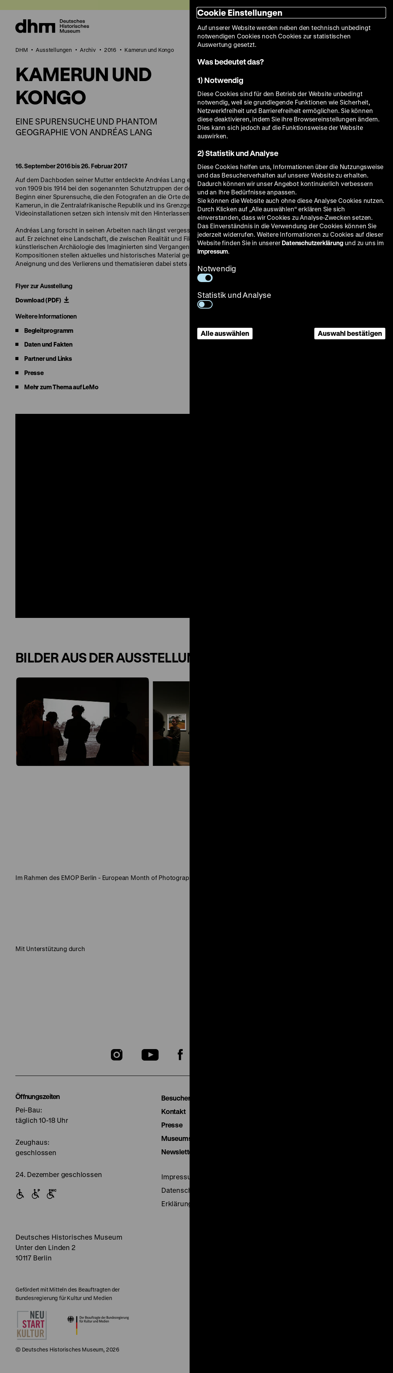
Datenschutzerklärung (312, 242)
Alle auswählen (225, 333)
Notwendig (216, 272)
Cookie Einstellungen (239, 12)
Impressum (212, 251)
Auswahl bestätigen (350, 333)
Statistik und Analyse (234, 299)
